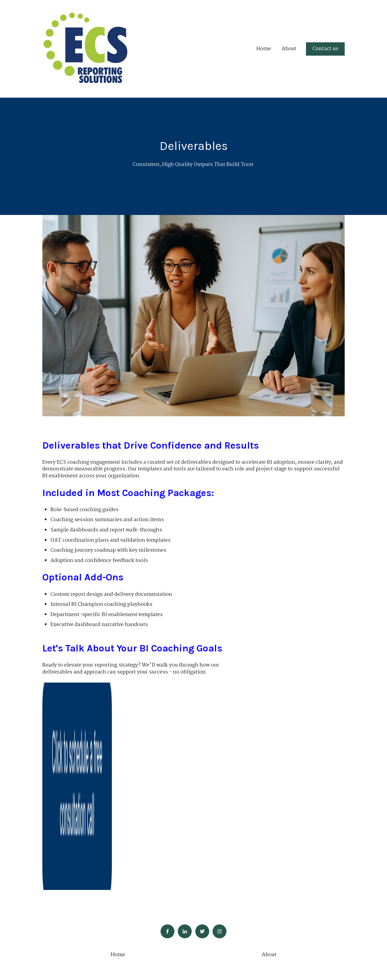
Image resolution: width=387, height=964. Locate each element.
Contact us (325, 49)
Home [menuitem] (118, 765)
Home (263, 49)
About (289, 49)
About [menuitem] (269, 765)
